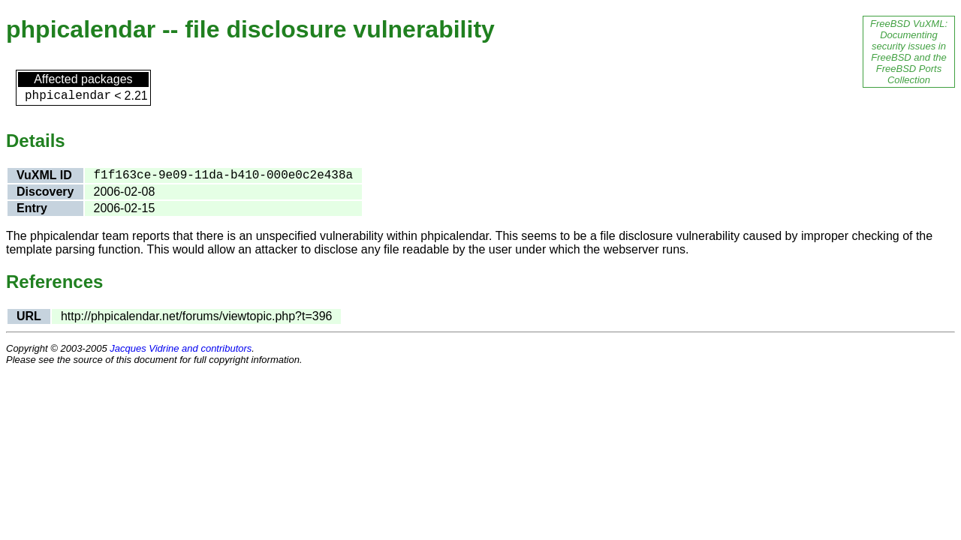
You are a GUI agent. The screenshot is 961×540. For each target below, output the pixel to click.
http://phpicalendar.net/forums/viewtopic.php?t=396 (197, 316)
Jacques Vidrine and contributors (181, 348)
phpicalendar (68, 96)
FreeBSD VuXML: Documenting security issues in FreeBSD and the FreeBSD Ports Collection (908, 52)
